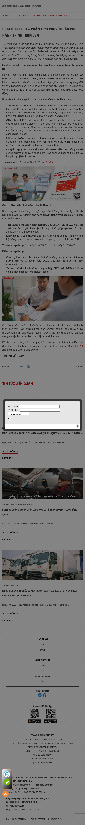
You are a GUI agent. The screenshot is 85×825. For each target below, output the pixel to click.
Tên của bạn (34, 406)
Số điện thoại (34, 410)
